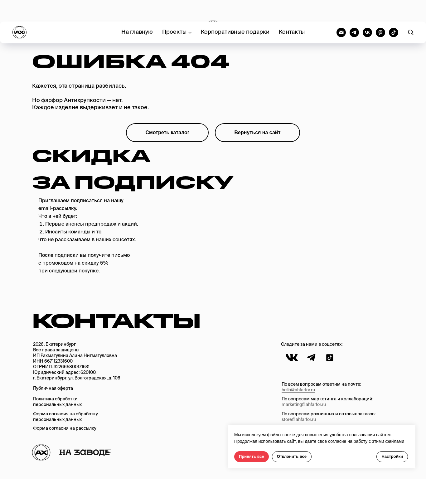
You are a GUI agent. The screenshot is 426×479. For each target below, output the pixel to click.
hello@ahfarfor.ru (298, 390)
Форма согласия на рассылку (64, 428)
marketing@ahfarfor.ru (304, 405)
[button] (411, 11)
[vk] (367, 11)
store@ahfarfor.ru (299, 420)
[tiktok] (393, 11)
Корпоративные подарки (235, 11)
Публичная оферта (53, 388)
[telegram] (354, 11)
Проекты (174, 11)
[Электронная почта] (341, 11)
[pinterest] (380, 11)
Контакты (292, 11)
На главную (137, 11)
